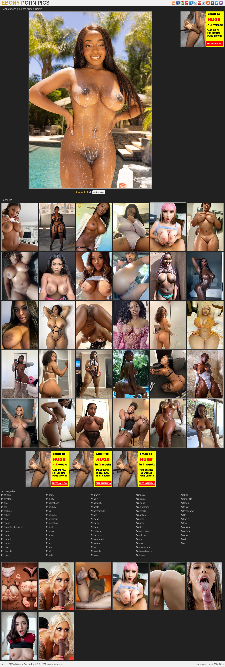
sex (139, 539)
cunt (49, 527)
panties (141, 515)
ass (4, 507)
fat (48, 539)
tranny (185, 519)
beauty (6, 531)
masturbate (98, 539)
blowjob (6, 551)
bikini (5, 547)
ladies (95, 523)
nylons (140, 503)
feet (49, 543)
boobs (5, 555)
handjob (96, 503)
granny (95, 495)
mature (96, 543)
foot (49, 547)
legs (94, 527)
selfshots (141, 535)
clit (48, 511)
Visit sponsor (99, 192)
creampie (52, 519)
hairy (94, 499)
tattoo (185, 503)
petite (140, 519)
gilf (49, 551)
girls (49, 555)
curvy (50, 531)
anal (4, 503)
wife (184, 539)
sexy (139, 543)
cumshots (52, 523)
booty (50, 495)
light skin (96, 535)
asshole (6, 511)
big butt (6, 539)
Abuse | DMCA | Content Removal (16, 664)
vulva (185, 535)
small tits (186, 499)
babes (5, 515)
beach (5, 523)
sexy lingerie (143, 547)
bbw (4, 519)
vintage (186, 531)
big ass (6, 535)
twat (184, 523)
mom (95, 555)
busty (50, 499)
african (6, 495)
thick (184, 507)
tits (183, 515)
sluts (184, 495)
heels (95, 507)
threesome (187, 511)
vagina (185, 527)
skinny (140, 555)
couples (51, 515)
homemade (98, 511)
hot (94, 515)
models (96, 551)
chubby (51, 507)
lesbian (96, 531)
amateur (6, 499)
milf (94, 547)
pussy (140, 523)
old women (142, 507)
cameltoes (52, 503)
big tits (5, 543)
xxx (184, 543)
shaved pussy (144, 551)
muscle (141, 495)
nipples (141, 499)
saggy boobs (143, 531)
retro (139, 527)
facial (50, 535)
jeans (95, 519)
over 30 (141, 511)
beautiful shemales (12, 527)
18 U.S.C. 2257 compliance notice (47, 664)
